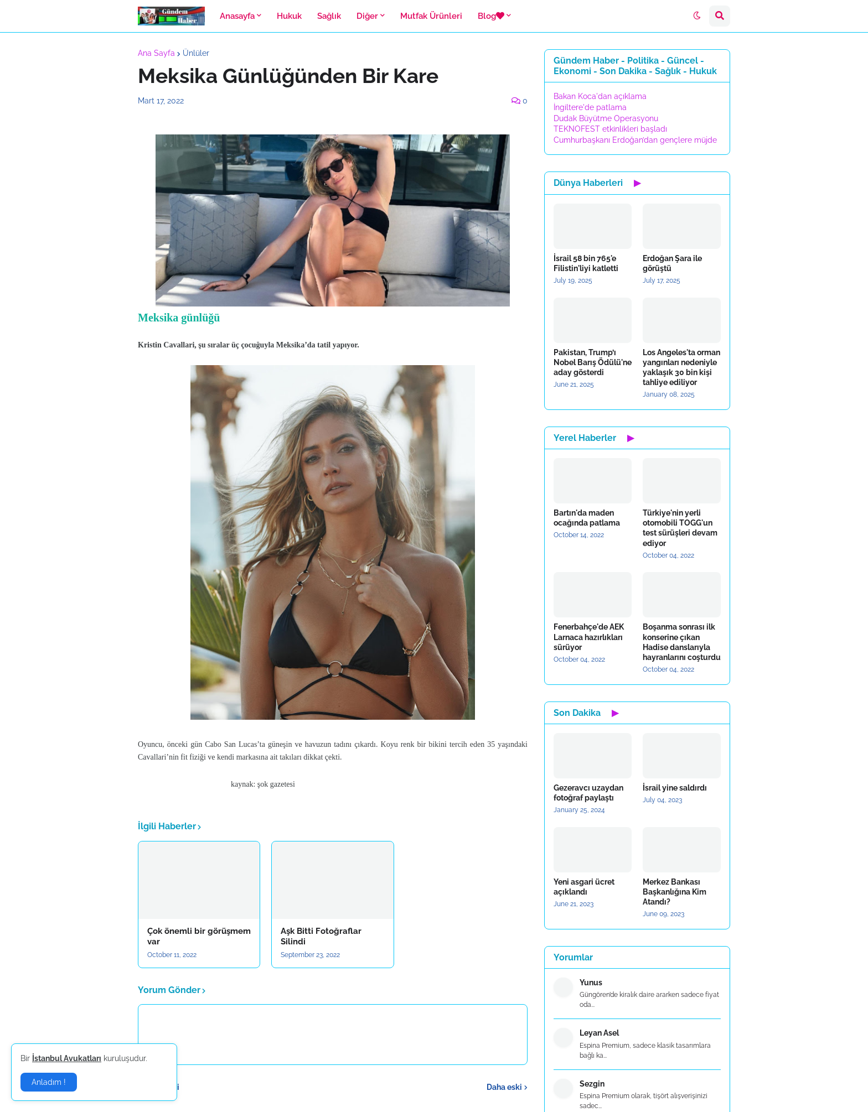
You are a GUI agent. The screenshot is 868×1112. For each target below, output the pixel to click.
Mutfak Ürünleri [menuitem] (431, 16)
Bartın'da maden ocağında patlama (587, 517)
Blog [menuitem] (491, 16)
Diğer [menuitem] (367, 16)
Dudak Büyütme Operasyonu (606, 118)
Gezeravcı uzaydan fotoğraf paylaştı (588, 792)
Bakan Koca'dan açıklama (600, 96)
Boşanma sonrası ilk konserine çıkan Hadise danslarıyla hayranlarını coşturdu (682, 642)
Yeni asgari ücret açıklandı (584, 886)
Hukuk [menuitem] (289, 16)
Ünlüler (196, 53)
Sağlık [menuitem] (329, 16)
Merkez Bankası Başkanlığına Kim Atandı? (674, 891)
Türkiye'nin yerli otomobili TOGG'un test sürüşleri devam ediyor (680, 528)
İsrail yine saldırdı (675, 787)
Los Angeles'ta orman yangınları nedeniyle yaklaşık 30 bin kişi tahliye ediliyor (681, 367)
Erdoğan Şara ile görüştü (672, 263)
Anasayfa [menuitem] (237, 16)
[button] (697, 16)
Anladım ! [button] (49, 1082)
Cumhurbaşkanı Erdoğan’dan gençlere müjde (635, 140)
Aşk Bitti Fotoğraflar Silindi (321, 936)
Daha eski (504, 1087)
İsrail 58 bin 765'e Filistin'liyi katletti (586, 263)
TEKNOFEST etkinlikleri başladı (610, 128)
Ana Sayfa (156, 53)
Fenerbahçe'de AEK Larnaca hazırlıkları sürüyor (589, 636)
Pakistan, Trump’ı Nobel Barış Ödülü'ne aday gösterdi (593, 362)
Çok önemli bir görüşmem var (199, 936)
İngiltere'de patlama (590, 107)
